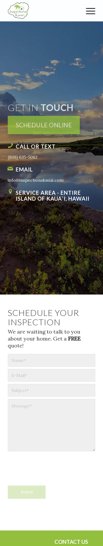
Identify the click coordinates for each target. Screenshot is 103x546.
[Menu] (88, 10)
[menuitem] (88, 10)
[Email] (10, 169)
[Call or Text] (10, 146)
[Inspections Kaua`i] (43, 10)
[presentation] (48, 473)
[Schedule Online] (44, 125)
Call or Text (36, 146)
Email (24, 169)
